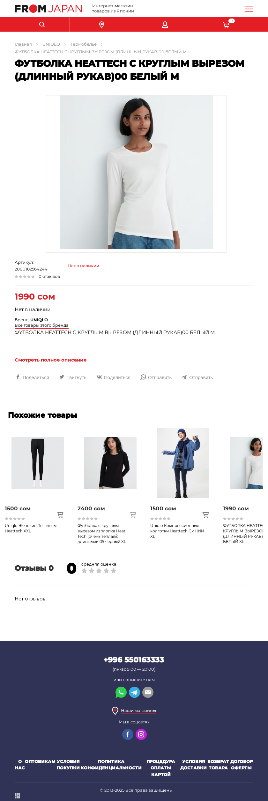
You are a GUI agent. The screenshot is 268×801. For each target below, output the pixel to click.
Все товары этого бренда (42, 325)
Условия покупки (68, 765)
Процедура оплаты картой (160, 768)
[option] (41, 486)
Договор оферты (241, 765)
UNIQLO (51, 44)
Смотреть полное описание (51, 360)
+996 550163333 (133, 659)
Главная (23, 44)
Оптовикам (40, 761)
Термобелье (84, 44)
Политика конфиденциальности (111, 765)
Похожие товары (42, 415)
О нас (20, 765)
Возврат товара (218, 765)
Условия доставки (193, 765)
